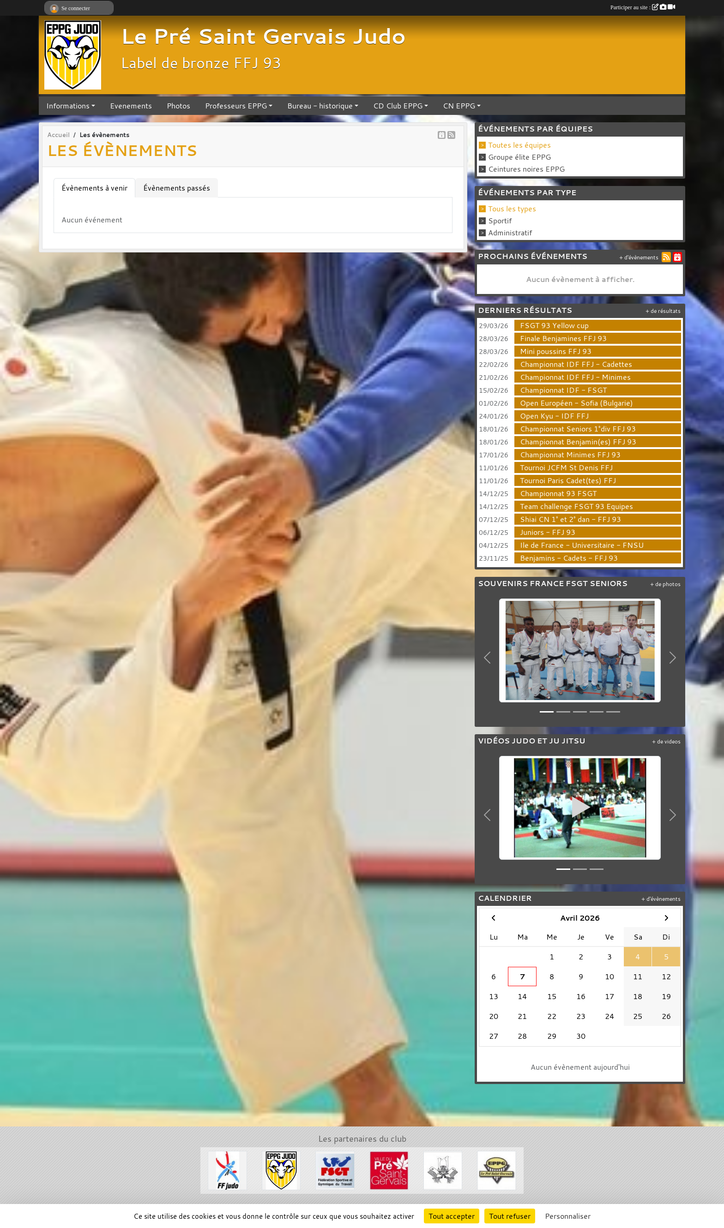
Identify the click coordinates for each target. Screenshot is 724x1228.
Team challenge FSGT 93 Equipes (576, 506)
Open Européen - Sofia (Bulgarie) (576, 403)
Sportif (500, 221)
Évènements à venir (94, 188)
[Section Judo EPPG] (281, 1169)
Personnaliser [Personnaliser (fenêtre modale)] (568, 1216)
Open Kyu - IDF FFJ (554, 416)
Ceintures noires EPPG (526, 169)
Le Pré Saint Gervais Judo (263, 36)
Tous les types (512, 209)
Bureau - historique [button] (320, 106)
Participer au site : (642, 7)
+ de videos (666, 741)
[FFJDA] (227, 1169)
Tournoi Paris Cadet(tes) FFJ (568, 480)
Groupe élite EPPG (519, 157)
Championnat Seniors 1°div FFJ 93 (578, 429)
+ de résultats (663, 310)
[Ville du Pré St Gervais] (389, 1169)
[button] (487, 658)
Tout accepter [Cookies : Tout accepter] (451, 1216)
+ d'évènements (638, 257)
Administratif (510, 233)
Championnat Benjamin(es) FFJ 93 (578, 442)
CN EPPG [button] (459, 106)
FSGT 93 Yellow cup (554, 325)
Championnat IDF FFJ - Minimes (575, 377)
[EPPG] (496, 1169)
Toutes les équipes (519, 145)
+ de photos (665, 584)
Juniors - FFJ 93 (547, 532)
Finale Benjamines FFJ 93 (563, 338)
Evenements (131, 106)
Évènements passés (176, 188)
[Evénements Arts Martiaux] (443, 1169)
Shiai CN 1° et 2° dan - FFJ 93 (570, 519)
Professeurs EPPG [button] (236, 106)
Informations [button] (68, 106)
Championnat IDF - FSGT (563, 390)
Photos (178, 106)
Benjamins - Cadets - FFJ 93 (569, 558)
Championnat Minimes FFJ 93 (570, 454)
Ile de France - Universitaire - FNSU (582, 545)
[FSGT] (335, 1169)
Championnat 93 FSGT (558, 493)
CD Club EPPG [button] (397, 106)
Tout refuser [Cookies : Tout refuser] (510, 1216)
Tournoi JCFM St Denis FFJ (566, 467)
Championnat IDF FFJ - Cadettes (576, 364)
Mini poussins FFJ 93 (555, 351)
